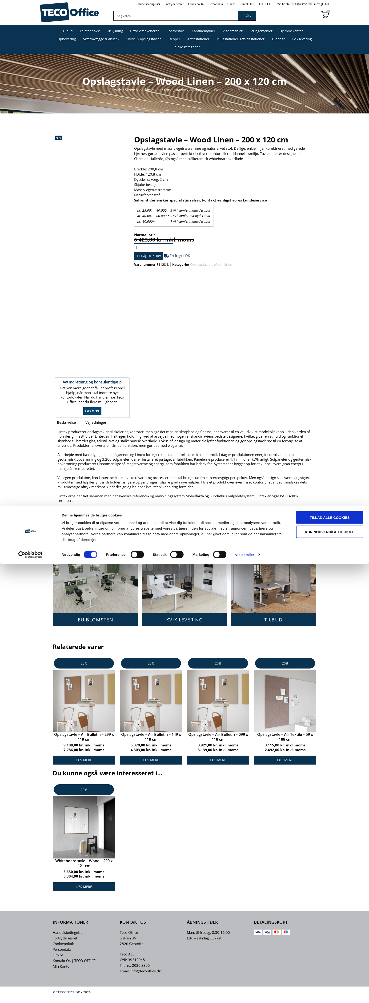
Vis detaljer (244, 994)
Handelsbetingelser (129, 4)
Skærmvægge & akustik (101, 39)
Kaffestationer (198, 39)
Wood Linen (223, 267)
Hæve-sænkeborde (145, 31)
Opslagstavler (175, 89)
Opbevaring (66, 39)
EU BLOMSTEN (95, 625)
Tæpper (174, 39)
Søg (247, 15)
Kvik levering (302, 39)
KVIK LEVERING (184, 625)
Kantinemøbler (203, 31)
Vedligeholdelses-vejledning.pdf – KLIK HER (96, 529)
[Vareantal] (156, 247)
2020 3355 (298, 4)
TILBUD (273, 625)
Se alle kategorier (186, 47)
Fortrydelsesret (158, 4)
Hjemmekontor (291, 31)
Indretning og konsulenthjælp (92, 385)
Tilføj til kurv (156, 257)
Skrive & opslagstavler (143, 39)
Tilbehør (278, 39)
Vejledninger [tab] (95, 428)
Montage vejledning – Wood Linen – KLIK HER (98, 520)
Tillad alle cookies (329, 956)
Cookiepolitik (183, 4)
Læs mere (92, 417)
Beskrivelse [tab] (66, 428)
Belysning (115, 31)
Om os (221, 4)
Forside (116, 89)
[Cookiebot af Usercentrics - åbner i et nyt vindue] (30, 993)
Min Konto (280, 4)
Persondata (205, 4)
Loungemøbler (261, 31)
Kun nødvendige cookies (330, 971)
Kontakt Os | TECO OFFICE (249, 4)
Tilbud (68, 31)
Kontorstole (176, 31)
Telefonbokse (90, 31)
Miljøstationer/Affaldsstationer (241, 39)
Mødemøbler (232, 31)
